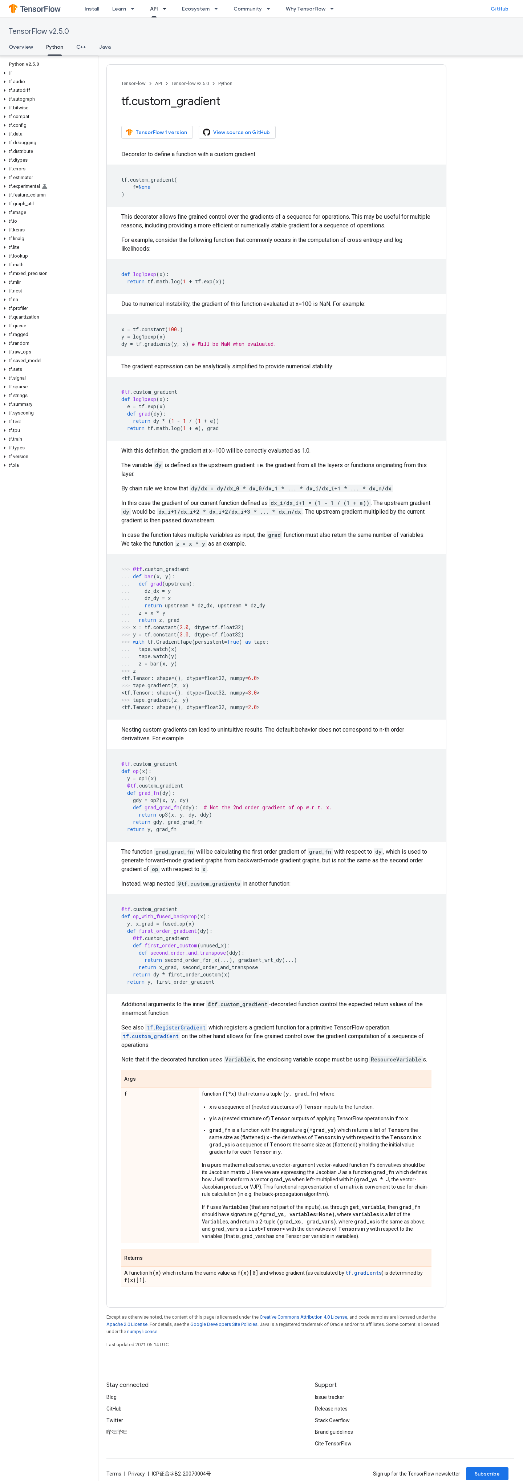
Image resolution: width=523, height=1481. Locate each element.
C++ (81, 47)
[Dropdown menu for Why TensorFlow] (334, 8)
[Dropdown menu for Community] (270, 8)
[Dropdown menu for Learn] (134, 8)
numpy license (142, 1331)
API (158, 83)
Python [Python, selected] (54, 47)
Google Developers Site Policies (224, 1324)
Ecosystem (196, 8)
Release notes (331, 1409)
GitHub (499, 8)
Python (225, 83)
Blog (111, 1397)
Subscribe (487, 1473)
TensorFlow (133, 83)
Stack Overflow (332, 1420)
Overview (21, 47)
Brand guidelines (334, 1432)
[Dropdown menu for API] (166, 8)
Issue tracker (329, 1397)
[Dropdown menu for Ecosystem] (218, 8)
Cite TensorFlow (333, 1443)
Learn (119, 8)
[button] (47, 73)
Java (105, 47)
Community (248, 8)
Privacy (136, 1474)
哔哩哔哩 (116, 1432)
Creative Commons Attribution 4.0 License (303, 1317)
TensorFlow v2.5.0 (39, 31)
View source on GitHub (236, 132)
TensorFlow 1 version (156, 132)
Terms (113, 1474)
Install (92, 8)
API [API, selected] (154, 8)
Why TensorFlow (305, 8)
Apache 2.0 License (126, 1324)
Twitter (114, 1420)
